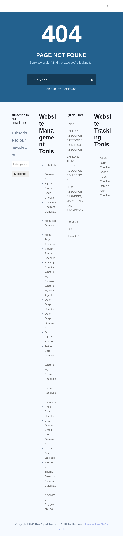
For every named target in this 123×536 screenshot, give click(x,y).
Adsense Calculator (50, 486)
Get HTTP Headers (50, 337)
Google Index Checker (105, 177)
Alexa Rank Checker (105, 163)
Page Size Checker (50, 411)
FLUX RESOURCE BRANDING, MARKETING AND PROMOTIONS (75, 200)
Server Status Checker (50, 253)
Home (70, 123)
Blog (69, 229)
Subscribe (20, 173)
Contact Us (73, 236)
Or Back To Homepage (61, 89)
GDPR (61, 529)
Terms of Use (92, 524)
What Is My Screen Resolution (50, 374)
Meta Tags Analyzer (50, 239)
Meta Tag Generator (50, 225)
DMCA (104, 524)
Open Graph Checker (50, 304)
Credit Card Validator (50, 453)
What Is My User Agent (50, 290)
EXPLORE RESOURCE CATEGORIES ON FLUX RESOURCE (74, 140)
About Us (72, 221)
